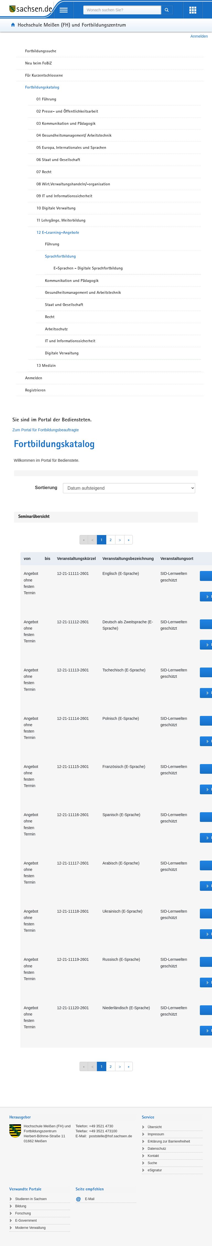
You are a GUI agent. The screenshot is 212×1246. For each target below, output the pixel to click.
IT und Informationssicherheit (70, 340)
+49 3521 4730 (101, 1126)
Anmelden (199, 36)
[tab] (72, 1118)
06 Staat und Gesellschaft (58, 159)
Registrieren (35, 390)
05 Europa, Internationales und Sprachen (71, 147)
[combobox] (122, 10)
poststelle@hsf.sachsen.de (110, 1136)
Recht (49, 316)
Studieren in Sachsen (31, 1199)
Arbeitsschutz (56, 328)
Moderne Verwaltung (30, 1228)
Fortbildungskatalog (42, 87)
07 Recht (43, 171)
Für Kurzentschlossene (44, 75)
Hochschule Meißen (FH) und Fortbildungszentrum (72, 24)
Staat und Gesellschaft (64, 304)
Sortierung (46, 487)
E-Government (26, 1220)
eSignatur (155, 1170)
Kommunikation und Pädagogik (72, 280)
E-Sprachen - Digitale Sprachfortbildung (88, 268)
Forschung (23, 1213)
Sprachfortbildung (60, 256)
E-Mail (89, 1199)
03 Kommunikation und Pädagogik (66, 123)
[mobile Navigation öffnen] (63, 10)
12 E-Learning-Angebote (57, 232)
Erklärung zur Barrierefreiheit (169, 1141)
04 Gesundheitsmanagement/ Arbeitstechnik (74, 135)
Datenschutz (157, 1149)
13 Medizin (46, 365)
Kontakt (153, 1156)
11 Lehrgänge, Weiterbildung (61, 220)
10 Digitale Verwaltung (56, 208)
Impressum (156, 1134)
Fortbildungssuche (40, 50)
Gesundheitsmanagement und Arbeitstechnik (83, 292)
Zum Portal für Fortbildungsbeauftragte (45, 430)
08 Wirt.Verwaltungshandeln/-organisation (73, 183)
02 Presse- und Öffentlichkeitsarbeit (67, 111)
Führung (52, 244)
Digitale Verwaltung (62, 353)
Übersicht (155, 1127)
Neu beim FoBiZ (38, 63)
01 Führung (46, 99)
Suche (152, 1163)
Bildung (20, 1206)
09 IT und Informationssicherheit (64, 195)
